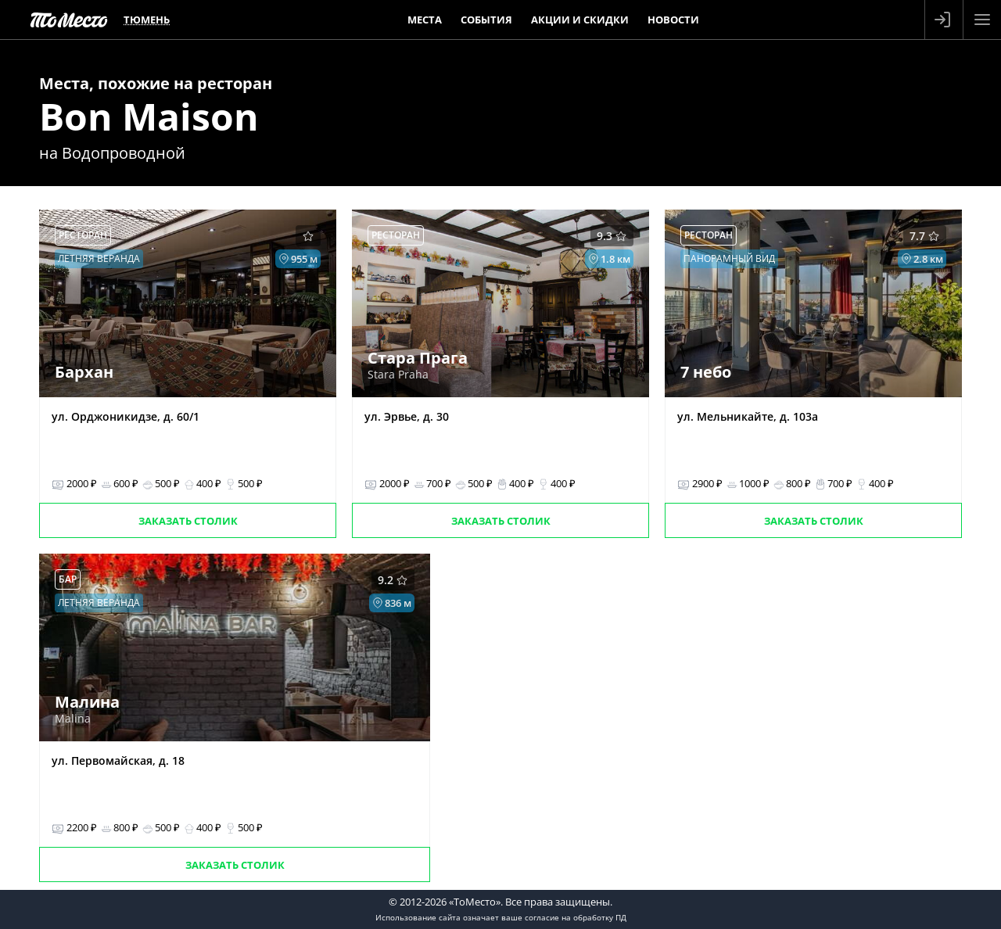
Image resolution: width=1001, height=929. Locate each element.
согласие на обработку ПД (575, 917)
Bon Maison (149, 116)
